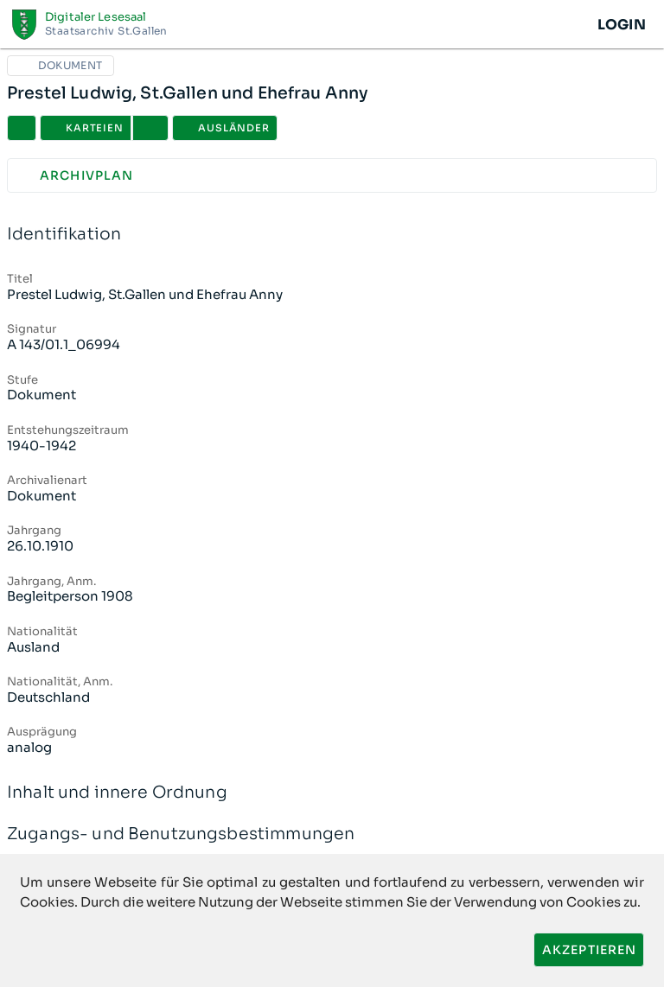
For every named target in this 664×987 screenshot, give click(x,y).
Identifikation (332, 234)
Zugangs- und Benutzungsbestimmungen (332, 834)
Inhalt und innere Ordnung (332, 793)
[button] (150, 128)
